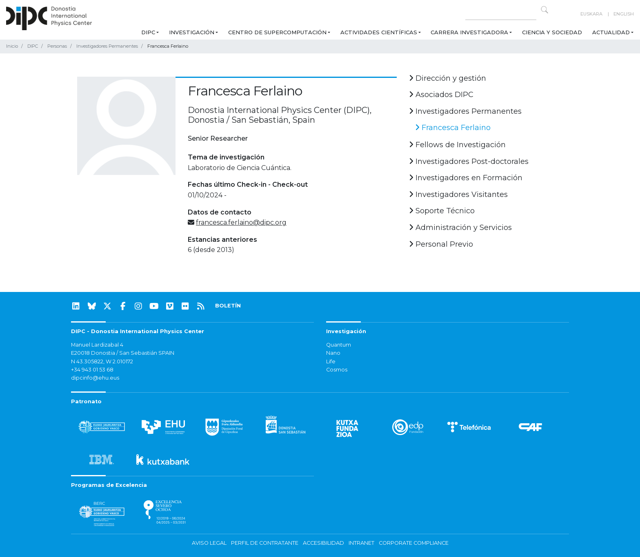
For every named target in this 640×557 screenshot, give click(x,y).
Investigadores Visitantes (458, 194)
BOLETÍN (228, 306)
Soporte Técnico (442, 210)
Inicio (12, 46)
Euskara (591, 14)
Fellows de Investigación (457, 144)
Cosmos (336, 370)
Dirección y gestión (447, 78)
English (623, 14)
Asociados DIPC (441, 94)
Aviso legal (209, 543)
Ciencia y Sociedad (552, 32)
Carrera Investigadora (469, 32)
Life (331, 361)
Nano (333, 353)
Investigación (191, 32)
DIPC (148, 32)
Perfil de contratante (264, 543)
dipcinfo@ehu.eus (95, 378)
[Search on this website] (500, 14)
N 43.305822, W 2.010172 (102, 361)
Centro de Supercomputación (277, 32)
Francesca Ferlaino (453, 127)
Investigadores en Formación (465, 177)
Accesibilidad (323, 543)
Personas (57, 46)
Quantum (338, 345)
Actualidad (611, 32)
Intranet (361, 543)
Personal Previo (441, 244)
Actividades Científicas (378, 32)
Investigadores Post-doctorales (469, 161)
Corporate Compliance (414, 543)
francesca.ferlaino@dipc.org (241, 222)
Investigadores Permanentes (107, 46)
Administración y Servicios (460, 227)
